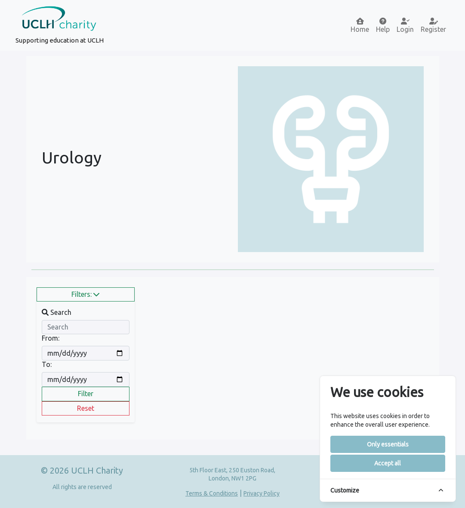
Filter (85, 393)
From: (50, 338)
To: (47, 364)
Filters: (85, 294)
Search (56, 312)
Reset (85, 408)
